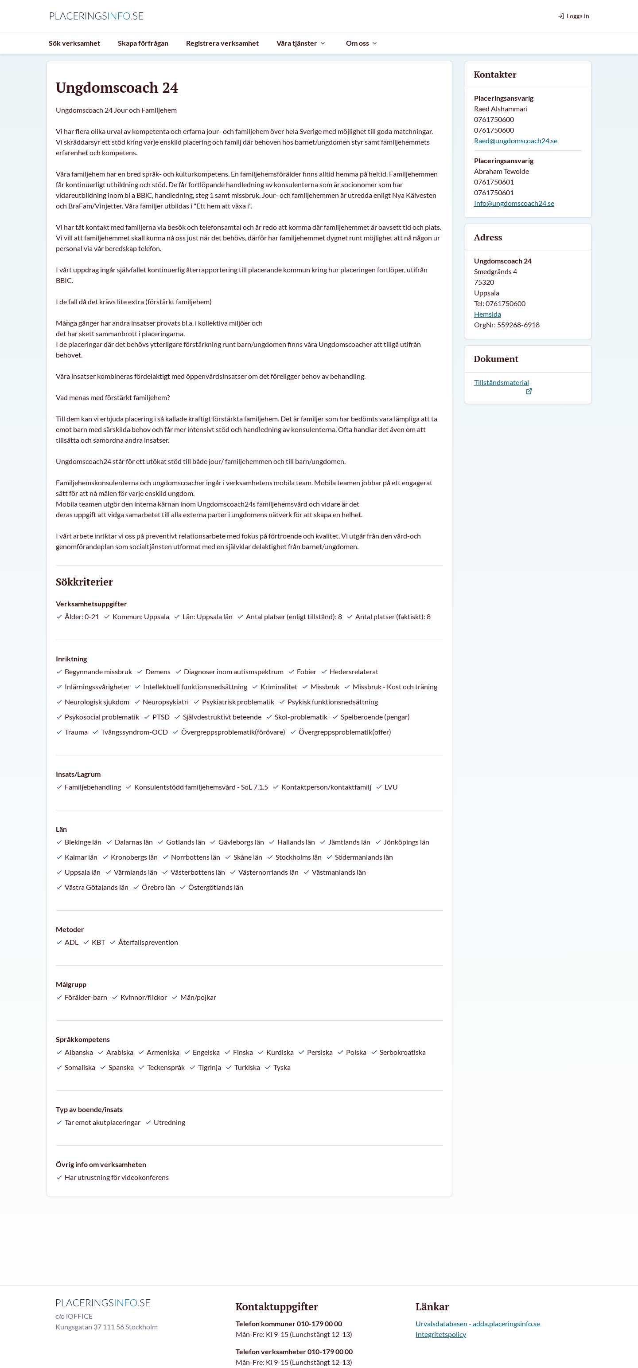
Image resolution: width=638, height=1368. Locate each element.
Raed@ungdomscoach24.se (515, 140)
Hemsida (487, 314)
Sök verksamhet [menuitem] (74, 43)
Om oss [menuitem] (362, 43)
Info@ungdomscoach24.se (514, 203)
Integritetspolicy (441, 1334)
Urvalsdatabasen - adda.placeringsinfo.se (478, 1323)
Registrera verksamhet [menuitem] (222, 43)
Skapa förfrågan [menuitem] (143, 43)
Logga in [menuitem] (573, 16)
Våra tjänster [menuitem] (301, 43)
